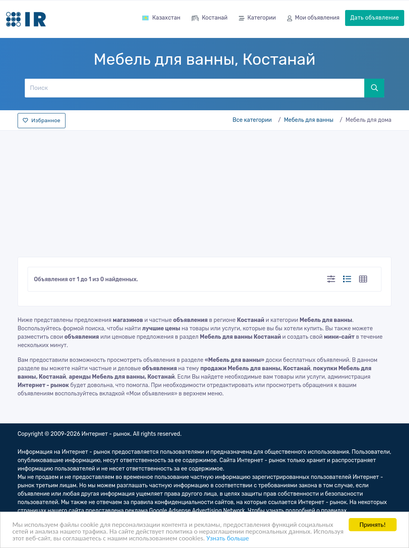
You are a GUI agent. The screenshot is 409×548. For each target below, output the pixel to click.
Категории (257, 18)
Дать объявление (374, 17)
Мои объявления (313, 18)
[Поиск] (194, 88)
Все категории (252, 120)
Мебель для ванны (309, 120)
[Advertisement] (204, 191)
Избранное (41, 120)
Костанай (210, 18)
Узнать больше (227, 538)
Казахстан (161, 17)
